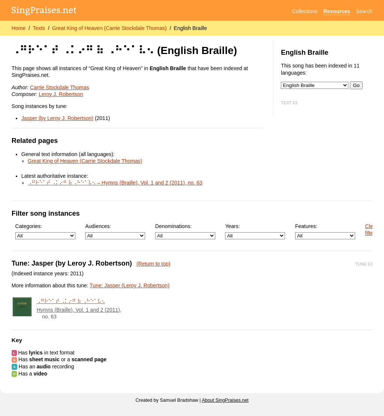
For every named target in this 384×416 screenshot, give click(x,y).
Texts (39, 28)
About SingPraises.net (225, 400)
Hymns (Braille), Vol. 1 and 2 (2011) (78, 310)
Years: (255, 231)
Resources (336, 11)
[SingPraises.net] (44, 11)
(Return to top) (153, 264)
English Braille (190, 28)
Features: (325, 231)
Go (356, 85)
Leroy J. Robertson (61, 94)
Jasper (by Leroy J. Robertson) (57, 118)
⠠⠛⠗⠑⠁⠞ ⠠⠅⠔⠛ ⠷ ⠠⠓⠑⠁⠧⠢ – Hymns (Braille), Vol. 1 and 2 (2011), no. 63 (115, 183)
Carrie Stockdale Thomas (59, 87)
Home (19, 28)
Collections (305, 11)
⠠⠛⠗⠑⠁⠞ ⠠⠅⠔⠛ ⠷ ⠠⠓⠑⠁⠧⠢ (71, 301)
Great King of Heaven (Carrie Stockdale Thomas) (109, 28)
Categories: (45, 231)
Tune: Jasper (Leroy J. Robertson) (130, 285)
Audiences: (115, 231)
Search (364, 11)
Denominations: (185, 231)
